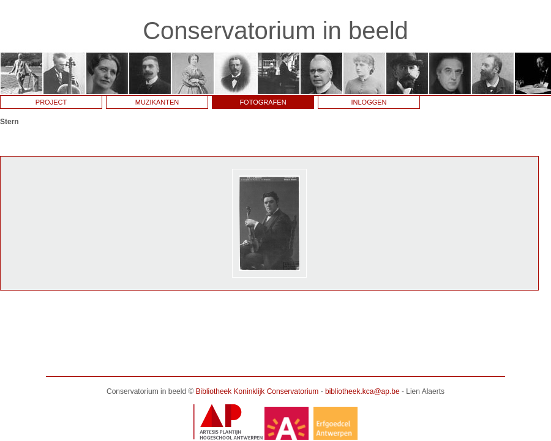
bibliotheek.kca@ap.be (362, 391)
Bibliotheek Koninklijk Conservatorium (257, 391)
